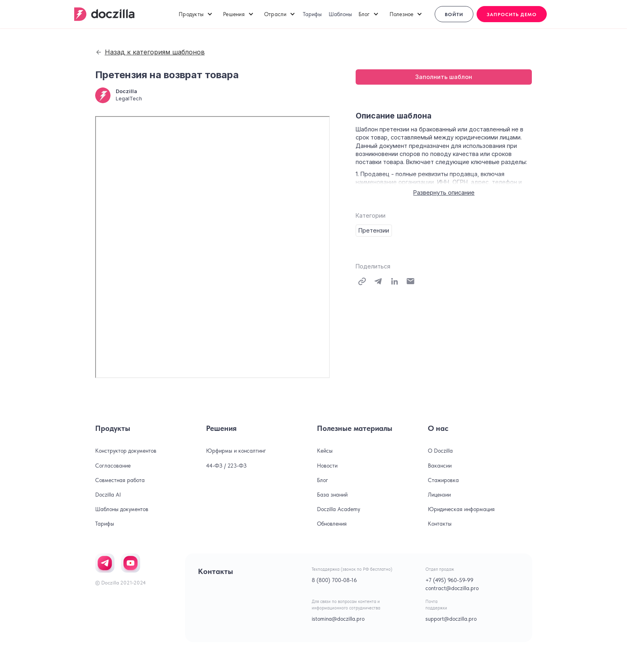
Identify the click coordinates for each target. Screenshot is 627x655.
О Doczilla (440, 450)
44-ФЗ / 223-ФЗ (226, 465)
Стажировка (443, 480)
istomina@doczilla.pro (338, 618)
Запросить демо (512, 14)
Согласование (113, 465)
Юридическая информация (461, 509)
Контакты (440, 523)
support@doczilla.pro (451, 618)
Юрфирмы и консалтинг (236, 450)
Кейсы (325, 450)
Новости (327, 465)
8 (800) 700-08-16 (334, 580)
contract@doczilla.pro (452, 588)
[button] (196, 14)
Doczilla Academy (338, 509)
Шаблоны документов (121, 509)
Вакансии (440, 465)
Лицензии (439, 494)
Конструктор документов (125, 450)
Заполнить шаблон (443, 76)
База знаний (332, 494)
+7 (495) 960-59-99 (449, 580)
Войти (454, 14)
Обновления (332, 523)
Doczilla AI (108, 494)
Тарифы (312, 14)
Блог (322, 480)
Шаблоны (340, 14)
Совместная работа (120, 480)
